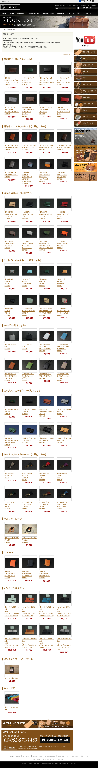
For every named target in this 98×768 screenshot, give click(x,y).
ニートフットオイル (11, 678)
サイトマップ (62, 759)
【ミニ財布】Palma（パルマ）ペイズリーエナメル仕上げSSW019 (27, 246)
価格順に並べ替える (67, 54)
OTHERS (8, 552)
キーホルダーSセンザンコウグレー (9, 476)
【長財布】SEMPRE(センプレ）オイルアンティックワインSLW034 (64, 112)
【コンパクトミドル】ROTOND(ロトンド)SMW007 (46, 148)
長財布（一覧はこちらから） (18, 59)
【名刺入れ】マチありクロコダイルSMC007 (46, 440)
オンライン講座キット (15, 588)
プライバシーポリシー (49, 759)
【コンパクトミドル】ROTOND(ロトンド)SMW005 (12, 175)
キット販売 (9, 688)
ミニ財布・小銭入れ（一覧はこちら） (23, 260)
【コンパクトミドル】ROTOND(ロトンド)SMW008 (29, 148)
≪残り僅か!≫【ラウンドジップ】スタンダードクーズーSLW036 (28, 112)
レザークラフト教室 (73, 13)
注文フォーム (87, 13)
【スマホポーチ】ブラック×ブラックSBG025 (45, 376)
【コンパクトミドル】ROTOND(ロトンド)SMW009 (12, 148)
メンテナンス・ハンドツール (18, 659)
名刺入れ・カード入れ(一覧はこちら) (22, 390)
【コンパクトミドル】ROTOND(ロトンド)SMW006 (64, 148)
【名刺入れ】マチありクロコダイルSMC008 (29, 440)
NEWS (12, 13)
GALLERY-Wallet (34, 13)
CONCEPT (60, 13)
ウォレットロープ (13, 519)
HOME (4, 13)
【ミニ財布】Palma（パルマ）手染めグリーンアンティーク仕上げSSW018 (46, 246)
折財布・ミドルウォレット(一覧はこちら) (25, 126)
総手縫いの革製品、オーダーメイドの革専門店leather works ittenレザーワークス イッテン (49, 763)
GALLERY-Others (48, 13)
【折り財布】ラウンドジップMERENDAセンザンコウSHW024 (44, 177)
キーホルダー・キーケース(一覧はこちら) (25, 454)
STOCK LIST (6, 1)
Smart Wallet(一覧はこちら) (18, 193)
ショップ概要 (36, 759)
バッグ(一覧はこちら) (15, 325)
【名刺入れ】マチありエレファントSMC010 (64, 412)
